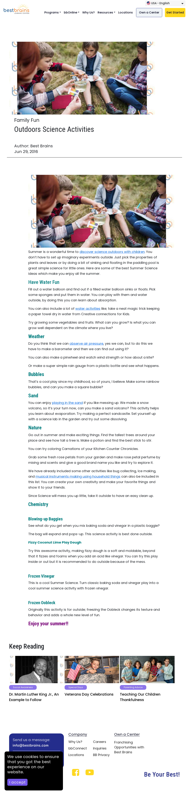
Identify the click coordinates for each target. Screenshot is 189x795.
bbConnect (77, 748)
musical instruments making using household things (78, 476)
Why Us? (88, 12)
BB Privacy (101, 755)
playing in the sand (67, 402)
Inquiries (100, 748)
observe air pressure (86, 343)
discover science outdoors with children (112, 251)
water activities (87, 308)
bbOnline (70, 12)
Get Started (175, 12)
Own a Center (149, 12)
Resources (105, 12)
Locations (125, 12)
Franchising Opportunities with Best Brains (129, 747)
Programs (51, 12)
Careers (99, 741)
